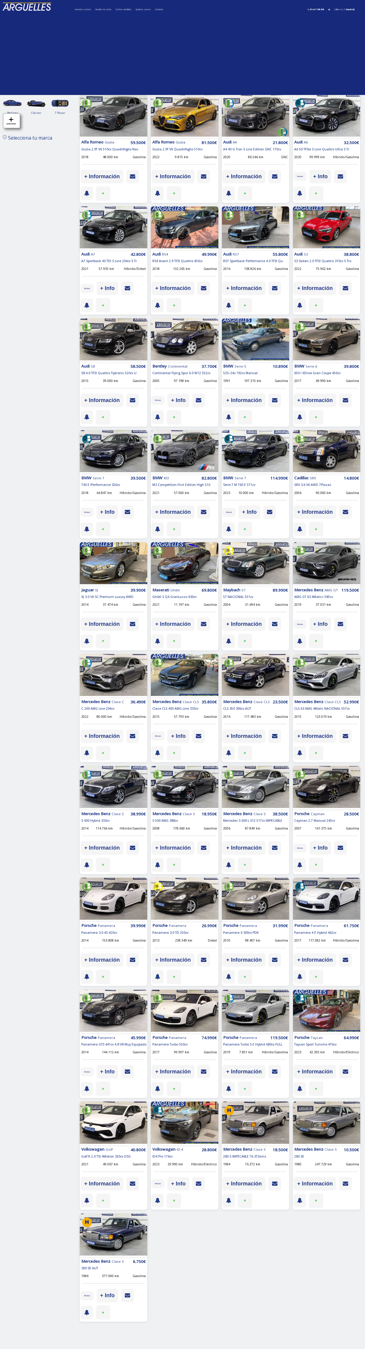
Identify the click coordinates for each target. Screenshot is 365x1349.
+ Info (324, 176)
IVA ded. (302, 176)
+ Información (102, 176)
